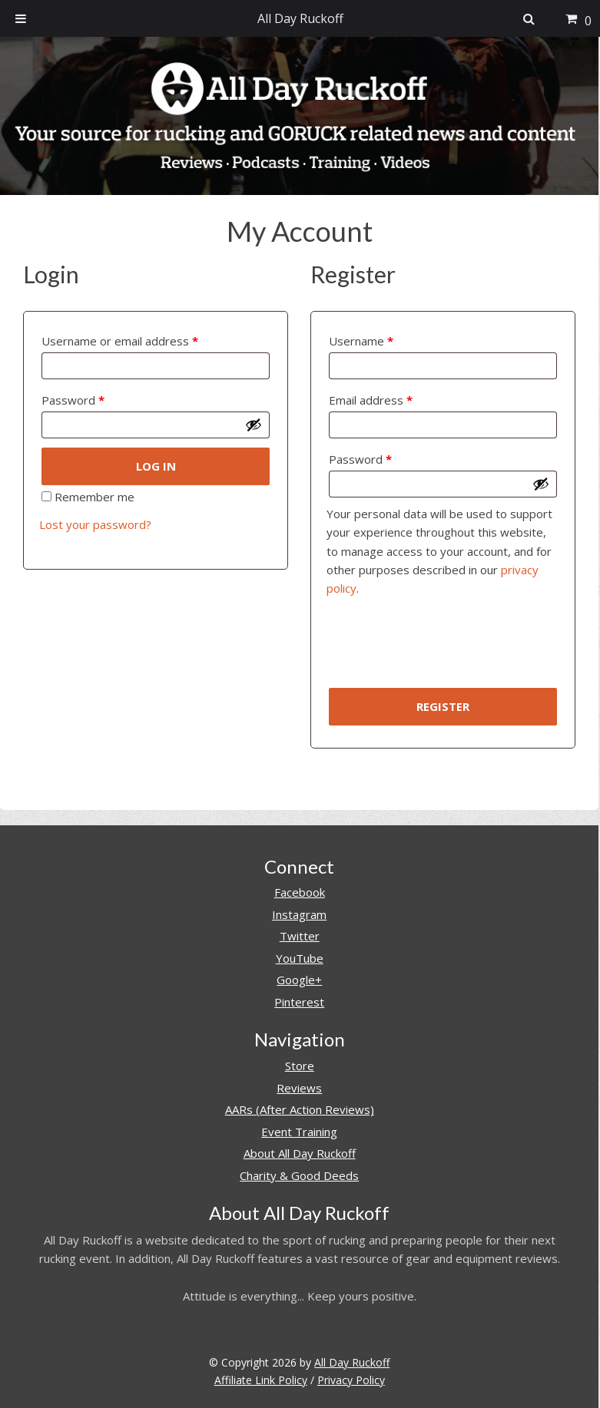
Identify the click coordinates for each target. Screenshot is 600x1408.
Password (72, 400)
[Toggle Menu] (20, 18)
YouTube (299, 958)
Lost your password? (95, 524)
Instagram (299, 914)
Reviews (299, 1088)
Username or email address (119, 341)
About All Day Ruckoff (300, 1153)
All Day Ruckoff (352, 1362)
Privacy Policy (351, 1380)
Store (299, 1065)
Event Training (299, 1131)
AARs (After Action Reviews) (299, 1109)
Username (361, 341)
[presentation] (443, 648)
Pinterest (299, 1002)
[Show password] (253, 424)
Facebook (299, 892)
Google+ (299, 979)
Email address (371, 400)
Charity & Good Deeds (299, 1175)
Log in (156, 466)
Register (442, 706)
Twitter (300, 936)
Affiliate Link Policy (260, 1380)
